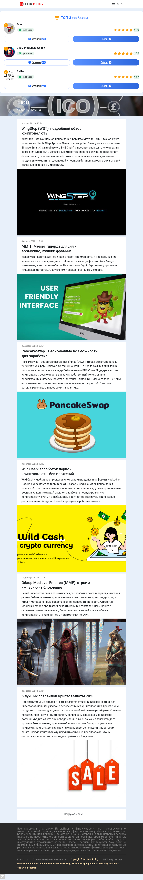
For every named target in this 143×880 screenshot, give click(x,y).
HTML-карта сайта (112, 859)
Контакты (22, 859)
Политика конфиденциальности (49, 859)
